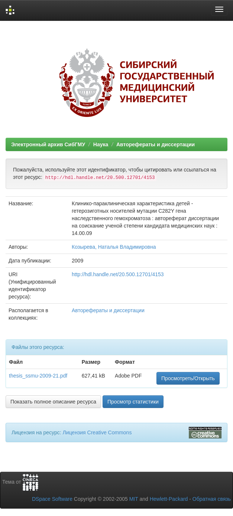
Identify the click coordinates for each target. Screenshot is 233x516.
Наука (100, 144)
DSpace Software (52, 499)
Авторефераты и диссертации (155, 144)
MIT (133, 499)
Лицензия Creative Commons (97, 432)
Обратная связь (211, 499)
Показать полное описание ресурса (53, 402)
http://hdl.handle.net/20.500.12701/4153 (118, 274)
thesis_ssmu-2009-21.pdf (38, 376)
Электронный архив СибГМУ (48, 144)
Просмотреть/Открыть (188, 378)
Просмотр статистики (133, 402)
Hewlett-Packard (169, 499)
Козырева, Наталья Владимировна (114, 247)
